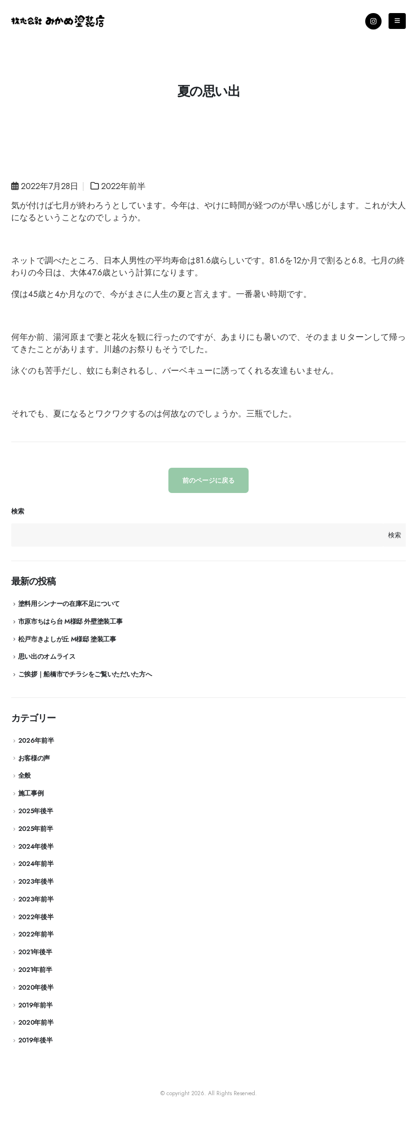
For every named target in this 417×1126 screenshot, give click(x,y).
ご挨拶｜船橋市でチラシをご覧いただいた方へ (85, 674)
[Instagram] (373, 21)
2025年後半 (35, 811)
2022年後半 (36, 917)
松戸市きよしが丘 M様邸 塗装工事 (67, 639)
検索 (17, 511)
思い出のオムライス (47, 656)
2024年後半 (36, 846)
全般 (24, 775)
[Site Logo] (57, 21)
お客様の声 (34, 758)
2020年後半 (36, 987)
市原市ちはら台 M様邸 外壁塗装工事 (70, 621)
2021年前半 (35, 969)
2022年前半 (123, 186)
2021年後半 (35, 952)
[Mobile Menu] (397, 21)
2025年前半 (35, 828)
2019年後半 (35, 1040)
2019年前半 (35, 1005)
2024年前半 (36, 863)
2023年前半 (36, 899)
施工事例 (31, 793)
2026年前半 (36, 740)
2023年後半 (36, 881)
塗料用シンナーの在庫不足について (69, 603)
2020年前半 (36, 1022)
